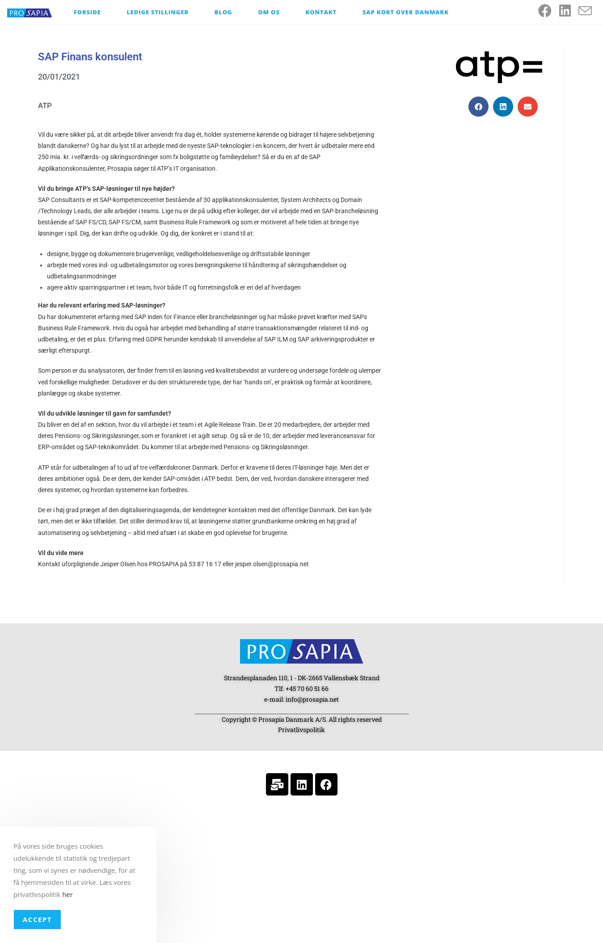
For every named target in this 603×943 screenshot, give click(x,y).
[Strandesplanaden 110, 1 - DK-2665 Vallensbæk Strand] (302, 871)
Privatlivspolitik (301, 729)
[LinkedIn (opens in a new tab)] (568, 10)
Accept (37, 919)
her (67, 894)
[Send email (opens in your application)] (588, 11)
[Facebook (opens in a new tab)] (548, 10)
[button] (478, 107)
